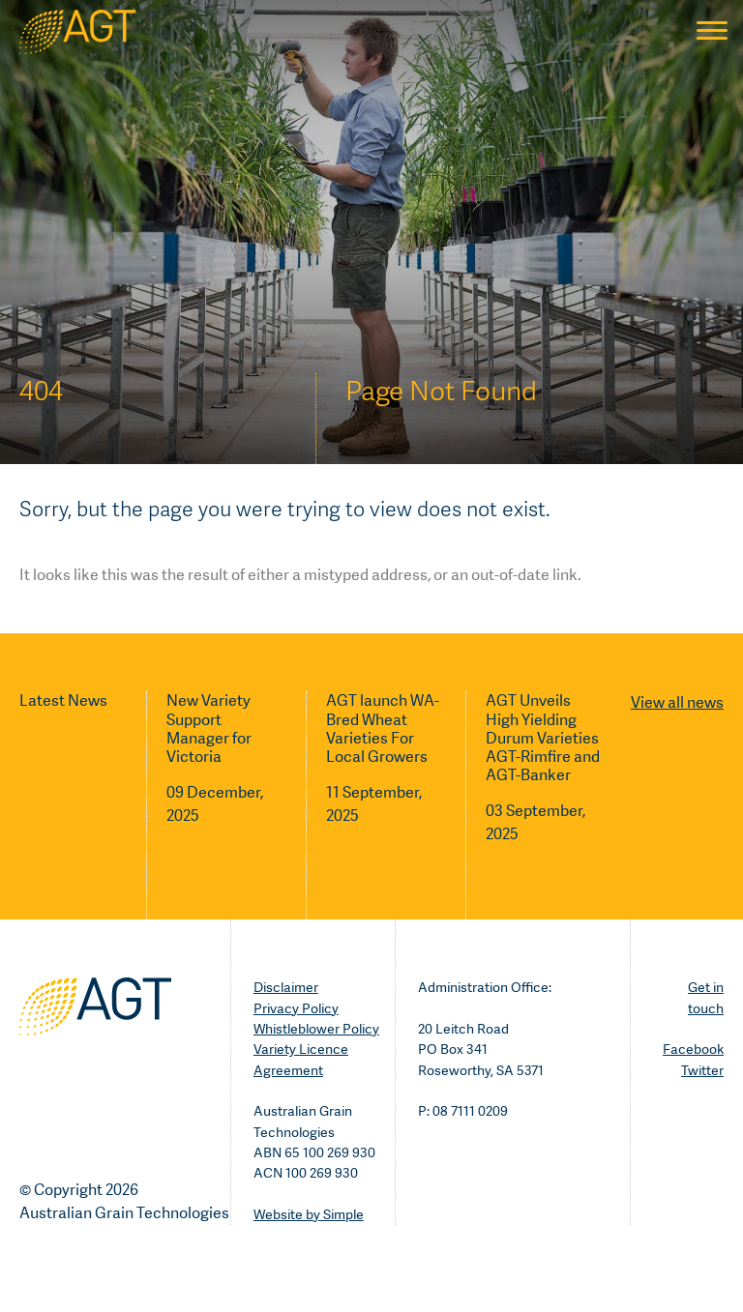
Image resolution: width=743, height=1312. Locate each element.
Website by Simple (308, 1214)
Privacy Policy (296, 1008)
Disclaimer (285, 987)
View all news (677, 702)
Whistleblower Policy (316, 1028)
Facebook (693, 1049)
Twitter (702, 1070)
